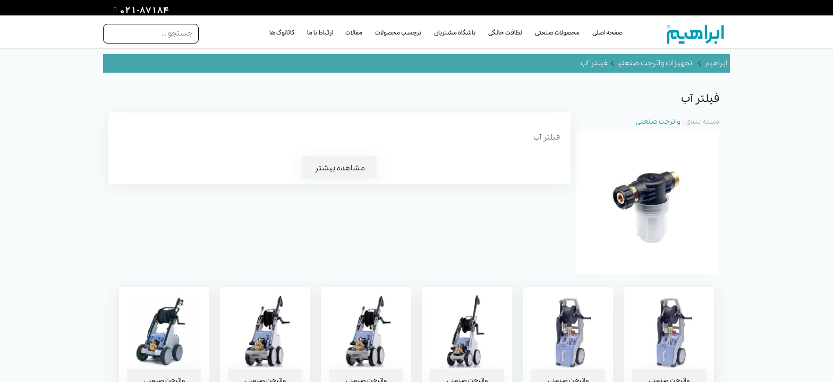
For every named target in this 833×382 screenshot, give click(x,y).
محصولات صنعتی (557, 33)
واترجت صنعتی (658, 122)
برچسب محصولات (398, 33)
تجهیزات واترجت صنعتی (655, 63)
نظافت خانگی (505, 33)
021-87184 (143, 11)
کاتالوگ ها (281, 33)
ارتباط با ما (320, 33)
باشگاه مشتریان (454, 33)
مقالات (353, 33)
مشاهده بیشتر (339, 168)
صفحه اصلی (607, 33)
